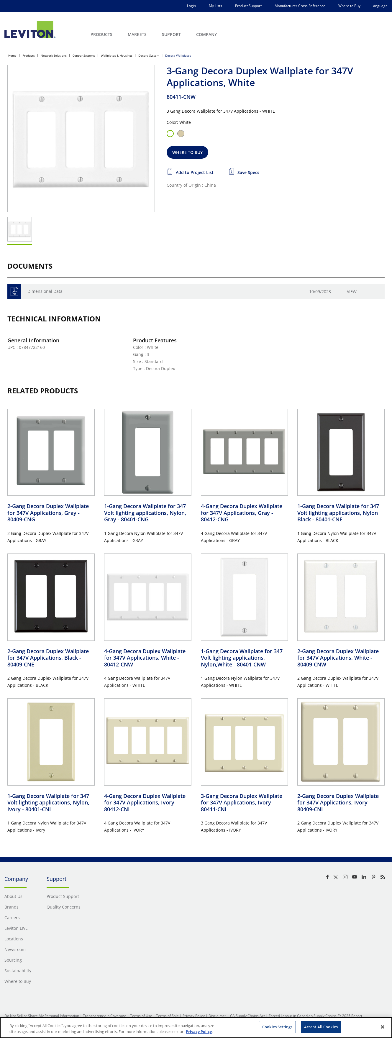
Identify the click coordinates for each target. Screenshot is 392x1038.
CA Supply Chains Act (247, 1015)
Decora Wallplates (178, 55)
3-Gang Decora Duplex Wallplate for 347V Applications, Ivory (241, 802)
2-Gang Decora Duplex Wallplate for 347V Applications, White (338, 658)
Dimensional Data (45, 291)
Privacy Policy (194, 1015)
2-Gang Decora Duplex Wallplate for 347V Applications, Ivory (338, 802)
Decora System (148, 55)
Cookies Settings (277, 1026)
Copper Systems (84, 55)
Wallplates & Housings (116, 55)
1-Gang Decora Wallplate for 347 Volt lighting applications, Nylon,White (242, 658)
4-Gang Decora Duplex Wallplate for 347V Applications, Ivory (145, 802)
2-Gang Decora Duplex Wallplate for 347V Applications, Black (48, 658)
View (352, 291)
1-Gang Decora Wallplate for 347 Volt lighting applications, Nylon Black (338, 512)
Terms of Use (141, 1015)
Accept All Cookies (321, 1026)
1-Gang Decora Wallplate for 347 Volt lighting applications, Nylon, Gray (145, 512)
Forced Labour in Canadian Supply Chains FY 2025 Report (315, 1015)
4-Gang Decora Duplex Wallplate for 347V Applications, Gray (241, 512)
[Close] (382, 1026)
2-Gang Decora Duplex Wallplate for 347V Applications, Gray (48, 512)
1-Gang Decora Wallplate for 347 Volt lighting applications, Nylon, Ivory (48, 802)
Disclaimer (217, 1015)
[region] (196, 1027)
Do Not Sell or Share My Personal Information (41, 1015)
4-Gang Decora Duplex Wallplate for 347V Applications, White (145, 658)
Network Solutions (54, 55)
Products (28, 55)
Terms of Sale (167, 1015)
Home (12, 55)
